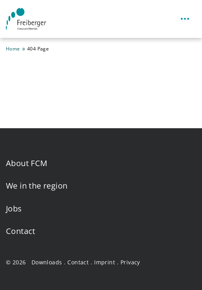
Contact (20, 231)
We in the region (36, 185)
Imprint (104, 262)
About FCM (27, 163)
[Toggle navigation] (185, 19)
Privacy (130, 262)
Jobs (14, 208)
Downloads (47, 262)
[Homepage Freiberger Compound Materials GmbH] (26, 19)
